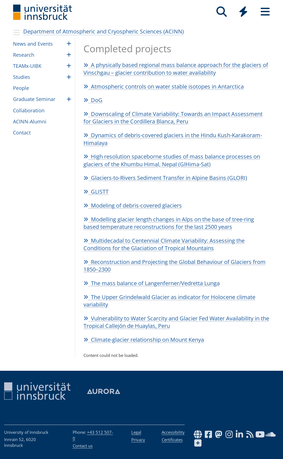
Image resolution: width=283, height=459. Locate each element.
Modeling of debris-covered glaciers (132, 205)
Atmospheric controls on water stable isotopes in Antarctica (163, 86)
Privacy (138, 439)
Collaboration (28, 110)
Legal (136, 432)
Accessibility (173, 432)
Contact (22, 132)
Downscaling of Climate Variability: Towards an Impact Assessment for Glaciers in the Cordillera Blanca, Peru (173, 117)
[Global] (243, 12)
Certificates (172, 439)
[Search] (221, 11)
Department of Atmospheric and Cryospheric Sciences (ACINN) (103, 31)
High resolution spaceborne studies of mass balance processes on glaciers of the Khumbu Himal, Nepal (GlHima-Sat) (171, 160)
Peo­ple (21, 88)
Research (23, 54)
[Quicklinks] (243, 11)
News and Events (33, 43)
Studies (21, 77)
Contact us (83, 445)
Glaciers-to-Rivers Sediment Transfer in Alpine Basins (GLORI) (165, 177)
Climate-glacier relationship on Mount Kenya (143, 339)
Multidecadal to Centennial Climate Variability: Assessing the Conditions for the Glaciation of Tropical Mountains (164, 244)
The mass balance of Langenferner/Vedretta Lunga (151, 283)
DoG (93, 100)
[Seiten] (265, 11)
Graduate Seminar (34, 99)
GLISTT (96, 191)
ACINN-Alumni (29, 121)
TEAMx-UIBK (27, 66)
